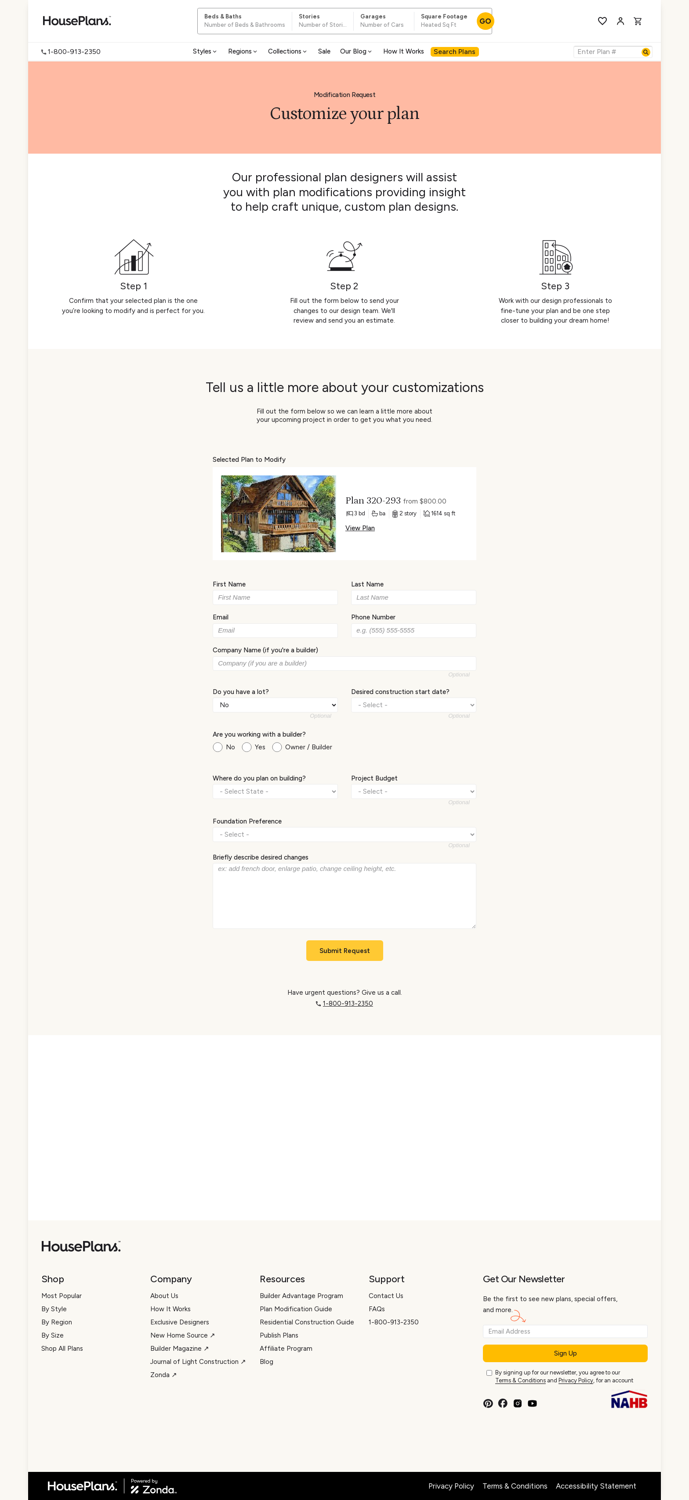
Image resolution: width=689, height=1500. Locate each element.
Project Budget (374, 778)
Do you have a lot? (241, 691)
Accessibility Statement (596, 1486)
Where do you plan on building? (259, 778)
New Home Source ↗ (182, 1335)
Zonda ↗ (163, 1375)
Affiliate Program (286, 1349)
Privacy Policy (575, 1380)
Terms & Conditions (520, 1380)
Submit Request (344, 951)
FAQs (377, 1309)
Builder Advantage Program (301, 1296)
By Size (52, 1335)
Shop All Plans (62, 1349)
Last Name (367, 584)
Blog (266, 1362)
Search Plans (454, 51)
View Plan (360, 528)
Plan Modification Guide (296, 1309)
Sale (324, 51)
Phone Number (373, 617)
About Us (164, 1296)
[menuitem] (205, 52)
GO (485, 21)
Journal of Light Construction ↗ (198, 1362)
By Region (56, 1322)
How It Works (403, 51)
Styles (205, 51)
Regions (243, 51)
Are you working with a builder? (259, 734)
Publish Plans (279, 1335)
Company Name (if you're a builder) (265, 650)
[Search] (646, 52)
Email (220, 617)
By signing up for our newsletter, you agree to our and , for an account (564, 1377)
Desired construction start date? (400, 691)
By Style (54, 1309)
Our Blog (356, 51)
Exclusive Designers (179, 1322)
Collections (288, 51)
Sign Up (565, 1353)
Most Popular (61, 1296)
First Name (229, 584)
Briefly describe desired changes (260, 857)
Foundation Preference (247, 821)
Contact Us (386, 1296)
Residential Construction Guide (307, 1322)
